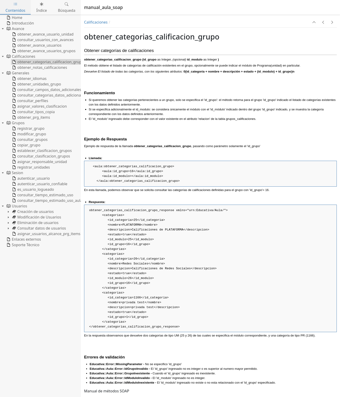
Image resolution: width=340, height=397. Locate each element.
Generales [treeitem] (17, 73)
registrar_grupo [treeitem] (28, 128)
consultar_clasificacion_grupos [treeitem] (40, 156)
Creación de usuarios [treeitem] (32, 211)
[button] (314, 22)
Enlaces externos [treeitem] (23, 239)
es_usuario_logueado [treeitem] (32, 189)
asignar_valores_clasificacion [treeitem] (39, 106)
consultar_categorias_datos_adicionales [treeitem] (48, 95)
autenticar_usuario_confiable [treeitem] (39, 184)
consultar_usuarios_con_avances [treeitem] (42, 39)
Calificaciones (96, 22)
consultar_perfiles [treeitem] (29, 100)
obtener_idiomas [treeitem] (28, 78)
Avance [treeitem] (15, 28)
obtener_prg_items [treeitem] (30, 117)
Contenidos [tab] (15, 7)
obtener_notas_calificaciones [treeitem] (39, 67)
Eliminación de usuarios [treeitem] (34, 222)
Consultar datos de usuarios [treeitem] (38, 228)
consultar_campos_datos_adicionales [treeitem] (46, 89)
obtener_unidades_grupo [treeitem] (36, 84)
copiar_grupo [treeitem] (25, 145)
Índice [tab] (41, 7)
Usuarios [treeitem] (16, 206)
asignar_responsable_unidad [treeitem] (39, 161)
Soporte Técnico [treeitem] (22, 245)
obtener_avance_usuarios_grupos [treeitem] (43, 51)
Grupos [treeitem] (15, 123)
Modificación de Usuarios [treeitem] (36, 217)
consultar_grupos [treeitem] (29, 139)
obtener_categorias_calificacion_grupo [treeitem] (47, 62)
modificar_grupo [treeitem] (28, 134)
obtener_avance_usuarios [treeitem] (36, 45)
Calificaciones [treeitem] (20, 56)
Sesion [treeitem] (14, 173)
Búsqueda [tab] (67, 7)
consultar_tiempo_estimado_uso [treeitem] (42, 195)
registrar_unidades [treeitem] (30, 167)
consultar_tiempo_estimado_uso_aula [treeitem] (46, 200)
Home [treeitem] (14, 17)
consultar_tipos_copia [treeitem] (33, 112)
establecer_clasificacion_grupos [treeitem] (41, 150)
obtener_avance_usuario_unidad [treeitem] (42, 34)
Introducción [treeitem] (20, 23)
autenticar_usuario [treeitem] (30, 178)
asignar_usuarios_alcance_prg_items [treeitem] (45, 233)
